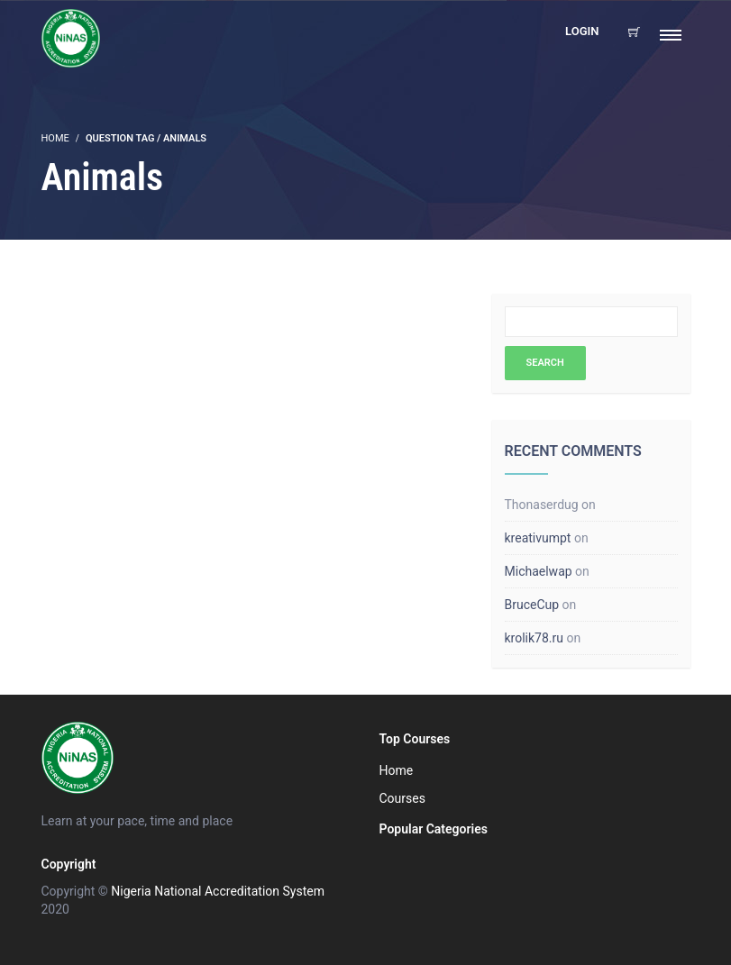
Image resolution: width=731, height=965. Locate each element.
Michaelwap (538, 571)
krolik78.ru (534, 638)
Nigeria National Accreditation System (217, 891)
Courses (402, 798)
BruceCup (532, 604)
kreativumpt (538, 538)
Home (396, 770)
